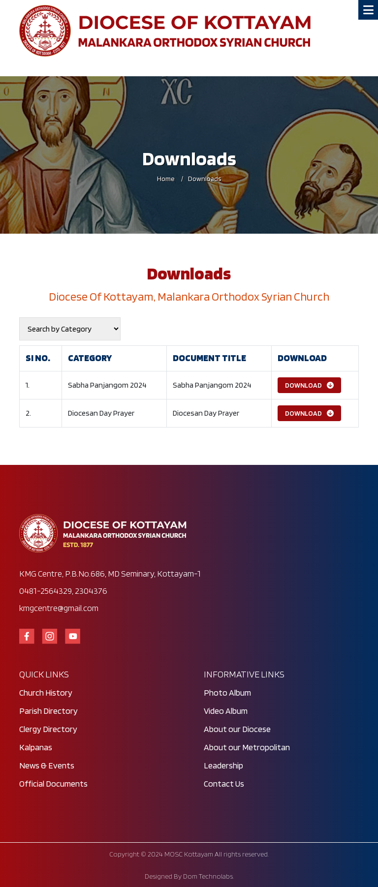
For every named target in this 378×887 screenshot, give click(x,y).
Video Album (226, 710)
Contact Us (224, 783)
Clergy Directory (48, 729)
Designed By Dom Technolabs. (189, 876)
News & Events (46, 765)
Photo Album (227, 692)
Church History (45, 692)
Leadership (223, 765)
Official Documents (53, 783)
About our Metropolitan (247, 747)
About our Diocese (237, 729)
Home (166, 179)
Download (309, 385)
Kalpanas (35, 747)
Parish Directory (48, 710)
